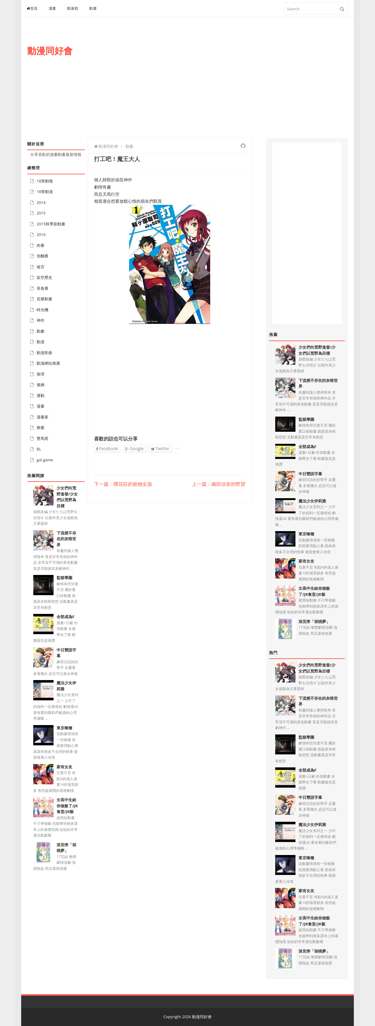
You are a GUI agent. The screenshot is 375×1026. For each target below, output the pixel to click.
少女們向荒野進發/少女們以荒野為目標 (67, 496)
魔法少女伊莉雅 (312, 501)
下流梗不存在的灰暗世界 (66, 538)
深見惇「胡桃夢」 (66, 847)
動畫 (93, 8)
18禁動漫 (45, 191)
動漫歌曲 (44, 352)
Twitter (160, 448)
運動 (40, 395)
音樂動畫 (44, 299)
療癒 (40, 427)
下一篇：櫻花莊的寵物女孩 (123, 484)
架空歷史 (44, 277)
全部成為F (65, 616)
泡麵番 (42, 256)
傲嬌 (40, 384)
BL (39, 449)
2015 (41, 213)
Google (134, 448)
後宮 (40, 266)
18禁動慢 (45, 181)
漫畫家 (42, 417)
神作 (40, 320)
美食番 (42, 288)
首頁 (32, 8)
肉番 (40, 245)
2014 (41, 202)
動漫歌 (73, 8)
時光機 (42, 309)
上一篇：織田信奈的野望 (218, 484)
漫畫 (52, 8)
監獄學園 (64, 577)
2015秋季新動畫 (51, 224)
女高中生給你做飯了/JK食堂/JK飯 (67, 805)
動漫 (40, 341)
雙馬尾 (42, 438)
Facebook (107, 448)
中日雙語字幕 (310, 473)
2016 (41, 234)
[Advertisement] (238, 83)
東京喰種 (64, 728)
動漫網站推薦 (48, 363)
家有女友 (64, 767)
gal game (45, 460)
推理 (40, 374)
